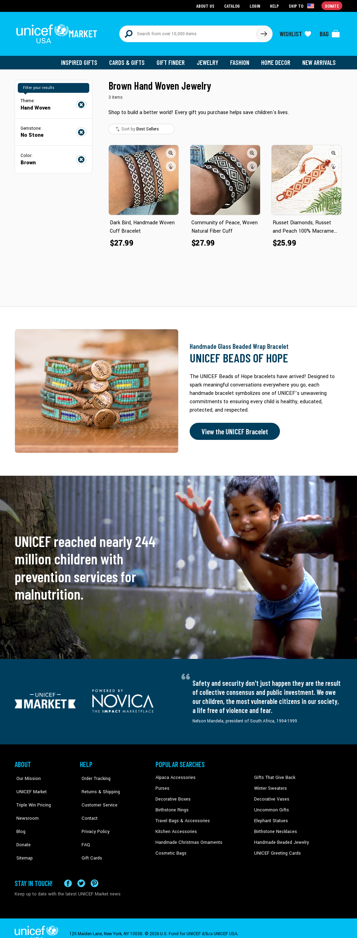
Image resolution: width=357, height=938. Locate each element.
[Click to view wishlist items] (295, 32)
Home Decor (277, 59)
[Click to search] (264, 32)
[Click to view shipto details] (302, 5)
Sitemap (23, 838)
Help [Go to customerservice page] (275, 5)
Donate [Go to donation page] (332, 5)
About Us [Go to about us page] (206, 5)
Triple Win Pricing (31, 796)
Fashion (242, 59)
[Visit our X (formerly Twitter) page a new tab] (81, 872)
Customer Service (97, 796)
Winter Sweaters (269, 785)
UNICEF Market (29, 785)
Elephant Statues (270, 816)
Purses (162, 785)
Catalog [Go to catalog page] (233, 5)
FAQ (84, 827)
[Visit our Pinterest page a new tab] (94, 872)
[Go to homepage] (58, 32)
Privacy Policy (93, 816)
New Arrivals (319, 59)
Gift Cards (89, 838)
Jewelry (210, 59)
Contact (87, 806)
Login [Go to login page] (255, 5)
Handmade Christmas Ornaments (187, 838)
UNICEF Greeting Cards (276, 849)
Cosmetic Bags (170, 849)
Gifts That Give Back (273, 774)
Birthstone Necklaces (274, 827)
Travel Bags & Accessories (181, 816)
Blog (19, 816)
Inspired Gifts (84, 59)
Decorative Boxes (172, 796)
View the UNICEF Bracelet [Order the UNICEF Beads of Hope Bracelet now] (233, 428)
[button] (171, 149)
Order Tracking (94, 774)
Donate (22, 827)
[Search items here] (188, 32)
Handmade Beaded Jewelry (280, 838)
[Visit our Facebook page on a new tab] (68, 872)
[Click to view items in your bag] (329, 32)
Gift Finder (174, 59)
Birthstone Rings (171, 806)
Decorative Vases (271, 796)
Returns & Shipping (98, 785)
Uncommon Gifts (271, 806)
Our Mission (26, 774)
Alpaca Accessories (174, 774)
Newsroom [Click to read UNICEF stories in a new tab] (25, 806)
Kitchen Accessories (175, 827)
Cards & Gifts (131, 59)
